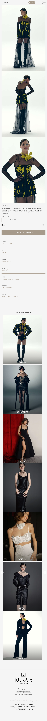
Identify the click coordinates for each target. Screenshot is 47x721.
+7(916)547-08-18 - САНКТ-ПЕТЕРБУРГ (23, 707)
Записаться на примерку (23, 232)
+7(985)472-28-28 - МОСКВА (23, 704)
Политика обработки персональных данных (23, 701)
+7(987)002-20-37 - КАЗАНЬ (23, 709)
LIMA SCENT (12, 219)
